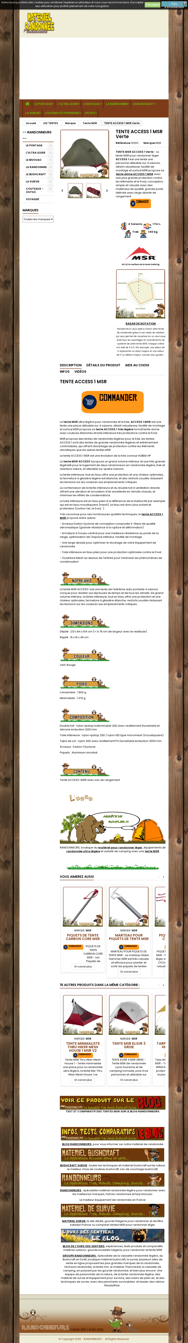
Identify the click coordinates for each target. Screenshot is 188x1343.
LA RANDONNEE (117, 104)
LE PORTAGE (43, 104)
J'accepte (152, 4)
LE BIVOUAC (92, 104)
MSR (158, 143)
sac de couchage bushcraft (139, 1169)
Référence (123, 143)
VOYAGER (32, 199)
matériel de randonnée (147, 1144)
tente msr (102, 1267)
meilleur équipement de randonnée (107, 1200)
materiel (143, 1165)
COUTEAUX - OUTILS (34, 190)
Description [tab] (71, 365)
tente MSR (155, 1250)
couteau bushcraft (106, 1169)
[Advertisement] (94, 68)
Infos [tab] (65, 371)
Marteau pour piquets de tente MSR (129, 937)
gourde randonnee (115, 1271)
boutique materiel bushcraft (106, 1259)
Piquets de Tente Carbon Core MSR (83, 937)
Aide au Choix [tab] (137, 365)
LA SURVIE (32, 113)
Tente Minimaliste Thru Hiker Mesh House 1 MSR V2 (83, 1047)
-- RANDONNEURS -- (37, 135)
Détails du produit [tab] (103, 365)
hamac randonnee (118, 1194)
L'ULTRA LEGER (67, 104)
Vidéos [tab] (80, 371)
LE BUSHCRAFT (143, 104)
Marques (31, 210)
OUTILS (90, 113)
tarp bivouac (143, 1194)
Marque (149, 143)
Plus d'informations (174, 4)
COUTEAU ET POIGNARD (62, 113)
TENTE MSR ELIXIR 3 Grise (129, 1045)
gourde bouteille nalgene (105, 1250)
